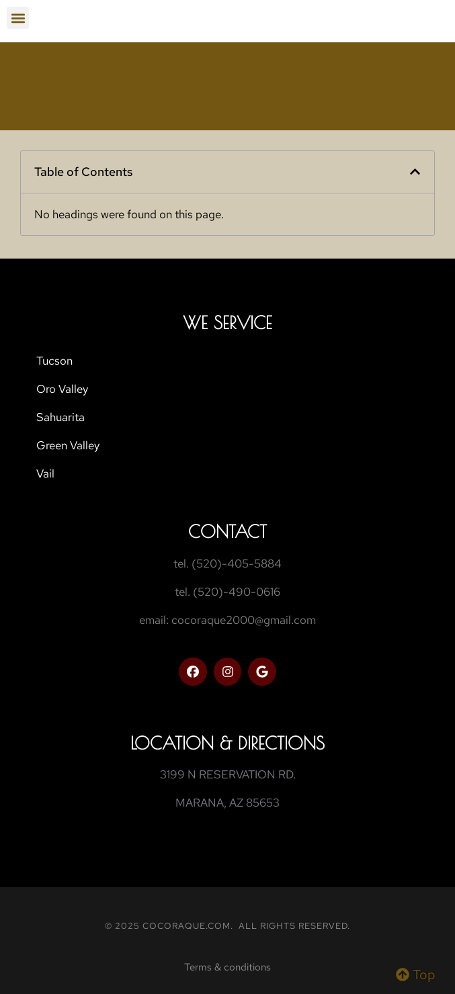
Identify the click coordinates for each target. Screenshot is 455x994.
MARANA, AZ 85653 (227, 802)
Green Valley (67, 445)
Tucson (54, 360)
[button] (18, 18)
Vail (45, 473)
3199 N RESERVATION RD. (228, 774)
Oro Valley (62, 388)
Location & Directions (227, 743)
